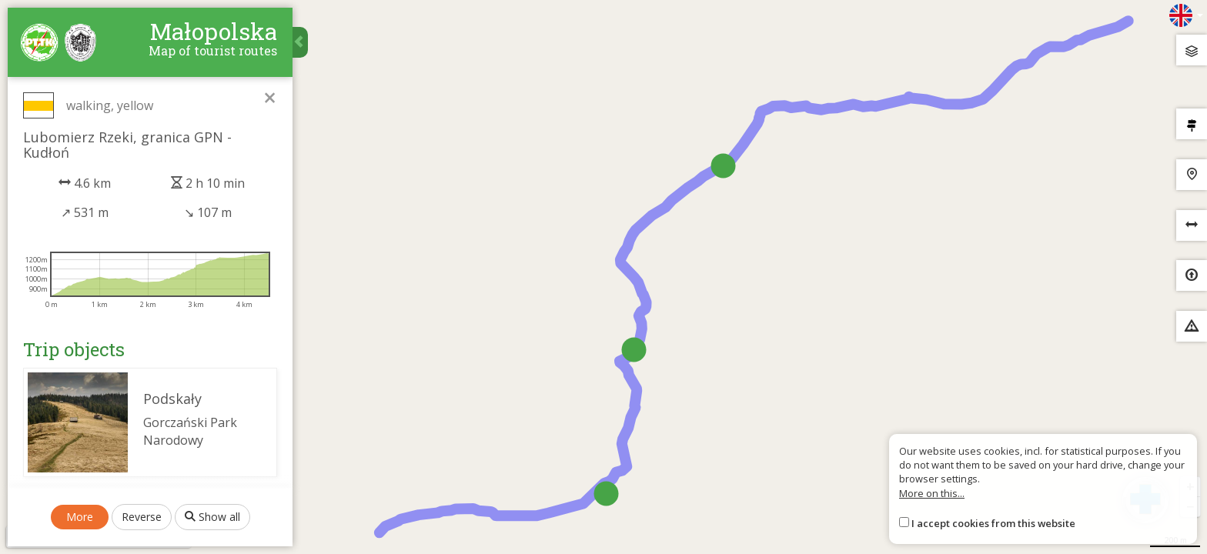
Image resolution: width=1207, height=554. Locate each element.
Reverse (142, 516)
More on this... (932, 493)
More (79, 516)
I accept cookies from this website (993, 523)
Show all (212, 516)
